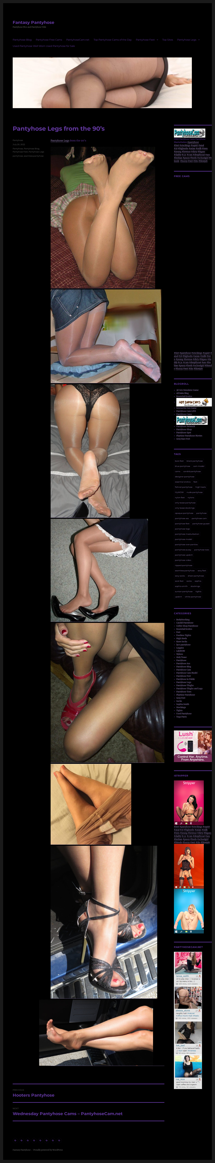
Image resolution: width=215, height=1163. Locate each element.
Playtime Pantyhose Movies (189, 436)
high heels (200, 487)
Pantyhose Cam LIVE (186, 411)
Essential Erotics (184, 396)
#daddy (177, 154)
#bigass (201, 151)
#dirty (194, 151)
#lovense (186, 151)
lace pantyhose (183, 644)
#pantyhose (193, 142)
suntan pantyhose (184, 591)
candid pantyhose (192, 471)
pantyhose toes (201, 549)
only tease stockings (185, 508)
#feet (176, 145)
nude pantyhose (195, 492)
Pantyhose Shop (184, 429)
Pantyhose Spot (183, 432)
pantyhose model (183, 539)
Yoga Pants (181, 717)
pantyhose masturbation (187, 534)
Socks (179, 701)
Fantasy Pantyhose (33, 22)
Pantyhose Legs (186, 39)
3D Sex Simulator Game (187, 390)
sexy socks (180, 576)
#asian (192, 148)
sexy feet (202, 570)
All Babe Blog (182, 393)
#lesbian (178, 158)
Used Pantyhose (184, 713)
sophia (198, 581)
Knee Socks (181, 641)
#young (177, 151)
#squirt (194, 145)
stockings (195, 586)
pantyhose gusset (201, 523)
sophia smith (181, 586)
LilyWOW (180, 651)
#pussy (186, 158)
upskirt (178, 596)
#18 (176, 148)
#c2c (184, 154)
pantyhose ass (182, 518)
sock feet (179, 581)
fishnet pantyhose (183, 487)
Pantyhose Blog (22, 39)
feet (195, 482)
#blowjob (203, 161)
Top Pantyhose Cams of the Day (113, 39)
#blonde (178, 842)
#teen (205, 148)
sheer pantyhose (196, 576)
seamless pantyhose (34, 156)
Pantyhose (18, 140)
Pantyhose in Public (185, 679)
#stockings (184, 145)
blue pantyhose (182, 466)
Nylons (179, 654)
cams (177, 471)
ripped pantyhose (183, 565)
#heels (193, 158)
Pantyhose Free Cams (49, 39)
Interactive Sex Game (186, 408)
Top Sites (167, 39)
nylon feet (180, 497)
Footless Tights (183, 635)
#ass (207, 154)
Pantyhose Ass (183, 663)
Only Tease (181, 657)
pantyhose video (183, 560)
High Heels (181, 638)
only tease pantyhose (185, 502)
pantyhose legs (182, 529)
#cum (189, 154)
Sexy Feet (180, 698)
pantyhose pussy (183, 549)
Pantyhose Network (185, 426)
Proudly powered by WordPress (48, 1150)
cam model (198, 466)
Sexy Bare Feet (183, 439)
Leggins (180, 648)
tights (198, 591)
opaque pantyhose (184, 513)
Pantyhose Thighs (185, 685)
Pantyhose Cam (183, 670)
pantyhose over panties (186, 544)
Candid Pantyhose (184, 623)
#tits (195, 161)
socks (189, 581)
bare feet (179, 461)
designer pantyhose (184, 476)
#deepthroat (199, 154)
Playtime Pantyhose (185, 695)
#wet (190, 161)
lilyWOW (179, 492)
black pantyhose (195, 461)
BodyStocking (183, 619)
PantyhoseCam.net (77, 39)
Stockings (181, 707)
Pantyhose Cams (184, 414)
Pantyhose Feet (145, 39)
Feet (178, 632)
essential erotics (183, 482)
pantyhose (18, 156)
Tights (179, 710)
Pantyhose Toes (183, 691)
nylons (191, 497)
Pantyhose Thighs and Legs (189, 688)
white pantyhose (193, 596)
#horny (184, 161)
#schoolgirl (202, 158)
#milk (199, 148)
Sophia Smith (182, 704)
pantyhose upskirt (184, 555)
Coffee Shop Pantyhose (187, 626)
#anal (201, 145)
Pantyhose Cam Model (186, 673)
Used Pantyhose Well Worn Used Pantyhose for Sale (44, 46)
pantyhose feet (182, 523)
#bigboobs (183, 148)
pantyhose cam (199, 518)
